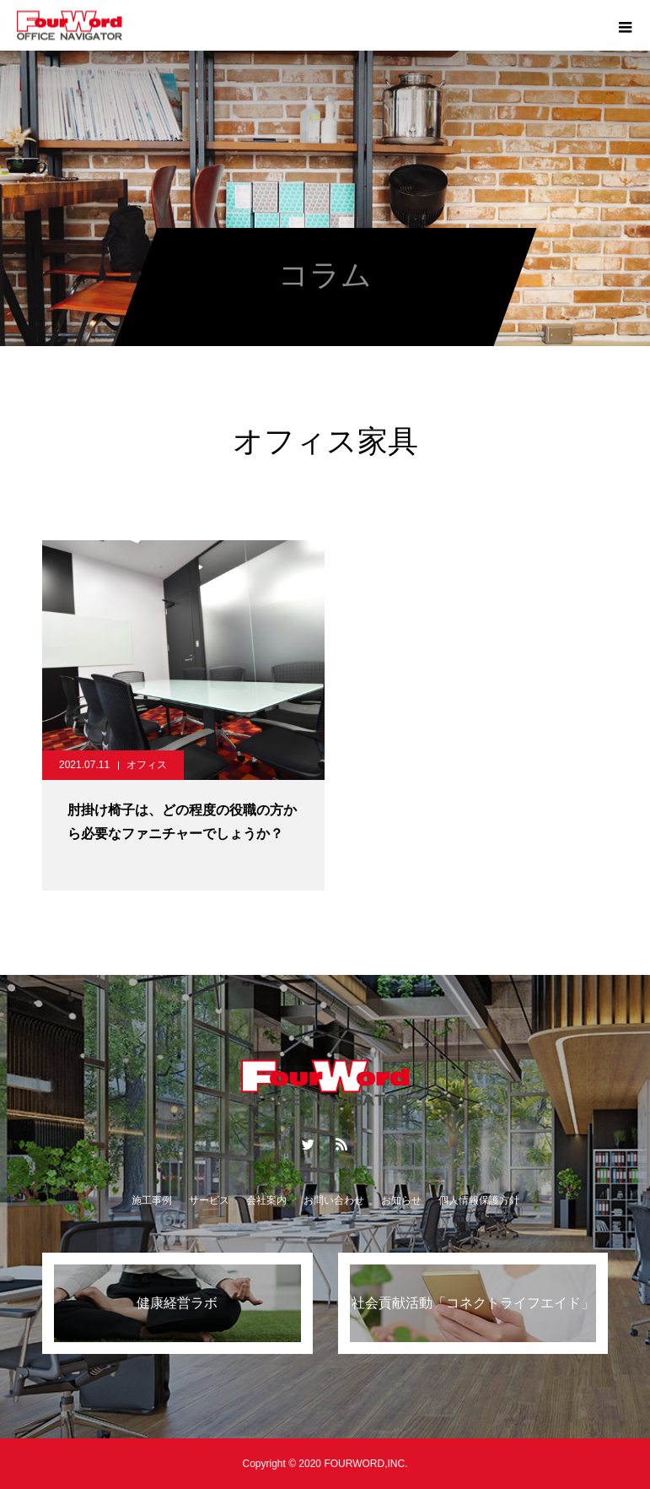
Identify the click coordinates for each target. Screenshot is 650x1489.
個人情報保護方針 (478, 1200)
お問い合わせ (334, 1200)
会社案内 (266, 1200)
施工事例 (152, 1200)
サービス (209, 1200)
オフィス (146, 765)
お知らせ (401, 1200)
